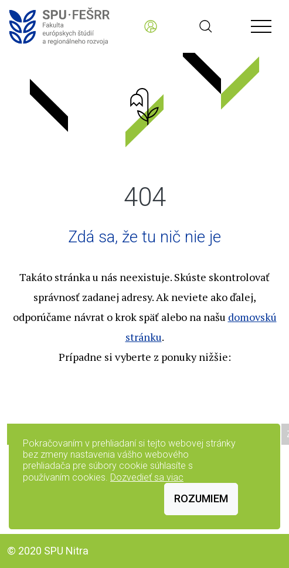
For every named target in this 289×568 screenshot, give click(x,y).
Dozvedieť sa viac (146, 477)
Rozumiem (201, 498)
